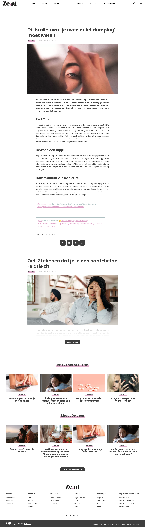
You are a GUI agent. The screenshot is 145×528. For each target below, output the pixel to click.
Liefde (68, 3)
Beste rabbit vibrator (126, 500)
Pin (76, 243)
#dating (65, 223)
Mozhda (57, 40)
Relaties (31, 41)
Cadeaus (53, 503)
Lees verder (72, 342)
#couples (41, 206)
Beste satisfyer (124, 506)
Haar (29, 498)
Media (99, 506)
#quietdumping (68, 220)
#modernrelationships (47, 223)
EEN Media (27, 524)
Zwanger (9, 500)
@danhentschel (44, 204)
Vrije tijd (100, 498)
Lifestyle (80, 3)
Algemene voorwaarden (124, 524)
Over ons (103, 524)
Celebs (100, 503)
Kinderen (9, 503)
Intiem (76, 506)
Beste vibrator (124, 498)
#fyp (59, 223)
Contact (136, 524)
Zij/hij (76, 500)
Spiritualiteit (101, 500)
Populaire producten (129, 494)
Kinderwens (10, 498)
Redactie (96, 524)
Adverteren (111, 524)
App (82, 243)
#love (72, 223)
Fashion (56, 3)
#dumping (89, 223)
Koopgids (93, 3)
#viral (82, 223)
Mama (32, 3)
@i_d (39, 220)
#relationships (52, 206)
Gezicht (30, 500)
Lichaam (31, 506)
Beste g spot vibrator (126, 503)
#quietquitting (82, 220)
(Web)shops (55, 500)
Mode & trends (55, 498)
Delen (63, 243)
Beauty (44, 3)
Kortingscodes (109, 3)
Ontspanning (32, 503)
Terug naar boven (71, 471)
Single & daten (79, 498)
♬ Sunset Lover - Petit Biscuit (71, 206)
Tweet (69, 243)
